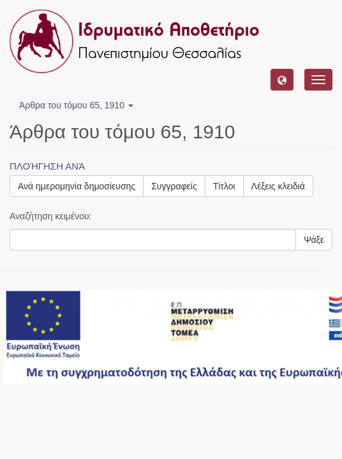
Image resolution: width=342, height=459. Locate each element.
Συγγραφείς (174, 186)
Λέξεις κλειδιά (278, 186)
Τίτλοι (224, 186)
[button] (282, 80)
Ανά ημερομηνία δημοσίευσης (76, 186)
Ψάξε (314, 240)
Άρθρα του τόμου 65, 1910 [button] (76, 105)
